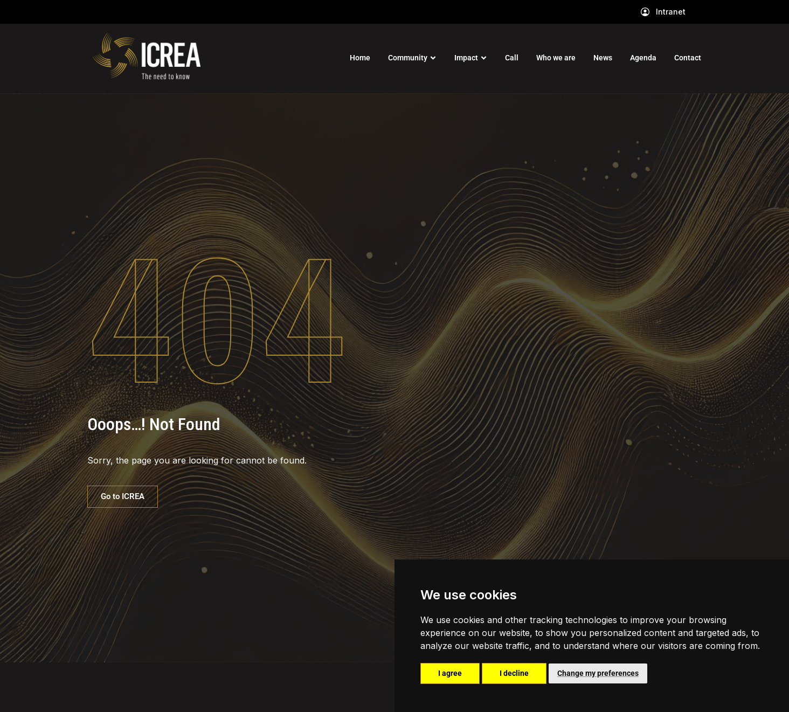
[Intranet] (645, 12)
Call (511, 57)
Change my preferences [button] (598, 673)
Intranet (671, 11)
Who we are (556, 57)
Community (407, 57)
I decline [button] (514, 673)
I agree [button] (450, 673)
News (602, 57)
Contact (687, 57)
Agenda (643, 57)
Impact (466, 57)
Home (360, 57)
